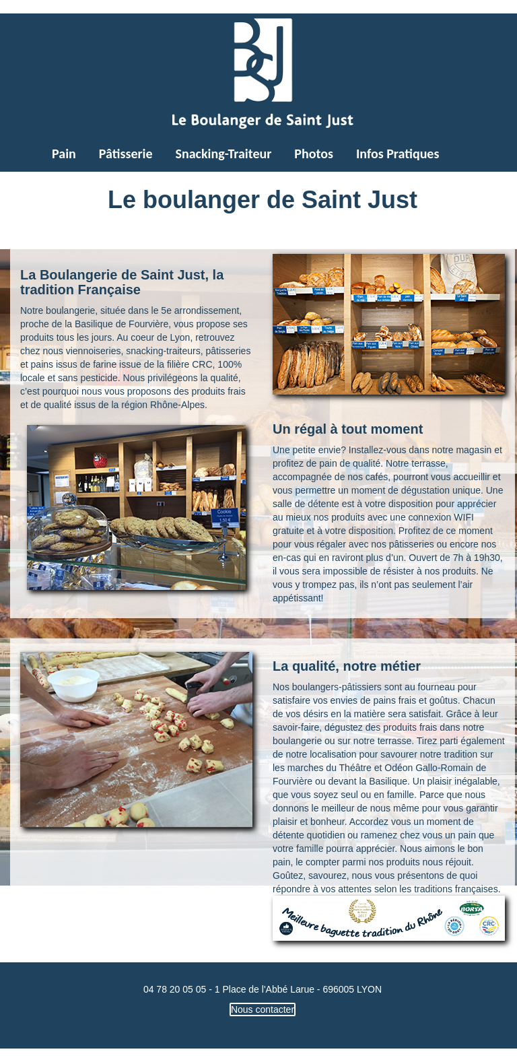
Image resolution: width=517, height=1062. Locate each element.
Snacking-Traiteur (224, 153)
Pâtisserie (126, 153)
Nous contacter (262, 1009)
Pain (64, 153)
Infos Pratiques (397, 153)
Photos (313, 153)
